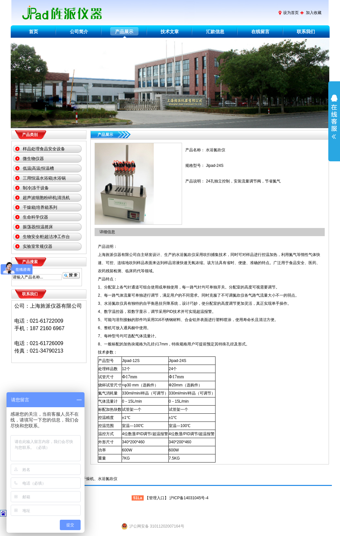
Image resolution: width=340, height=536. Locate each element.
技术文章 (170, 31)
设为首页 (291, 12)
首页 (33, 31)
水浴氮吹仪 (107, 478)
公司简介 (79, 31)
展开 (334, 121)
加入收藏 (313, 12)
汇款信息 (215, 31)
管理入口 (156, 498)
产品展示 (124, 31)
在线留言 (260, 31)
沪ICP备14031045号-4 (188, 498)
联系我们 (306, 31)
